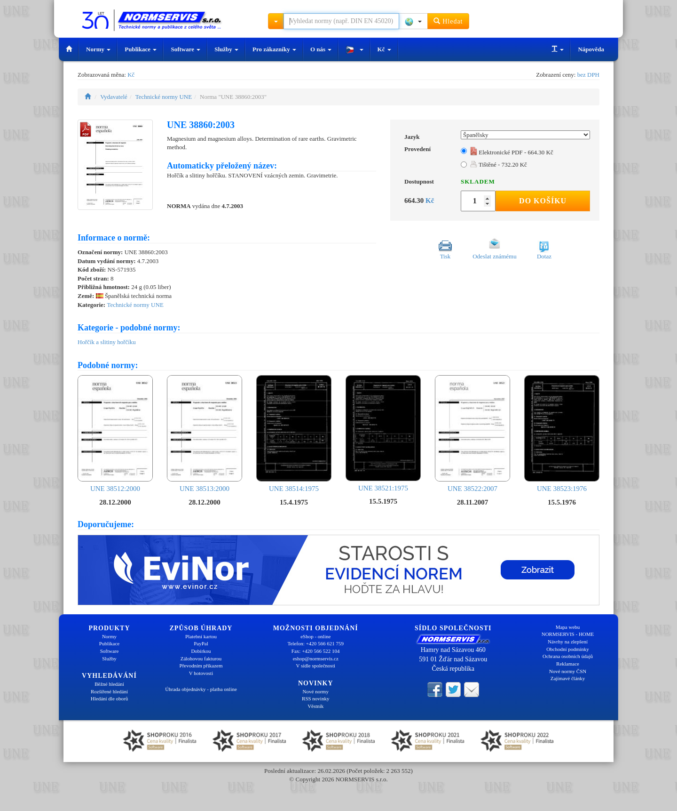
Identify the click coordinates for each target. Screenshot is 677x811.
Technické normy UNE (163, 96)
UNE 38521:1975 (383, 433)
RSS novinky (315, 698)
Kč (384, 49)
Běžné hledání (109, 684)
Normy (98, 49)
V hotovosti (201, 673)
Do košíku (543, 201)
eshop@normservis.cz (315, 658)
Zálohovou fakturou (201, 658)
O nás (320, 49)
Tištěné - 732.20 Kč (498, 164)
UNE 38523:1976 (561, 433)
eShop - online (315, 636)
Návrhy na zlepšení (568, 641)
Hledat (448, 21)
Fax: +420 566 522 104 (315, 651)
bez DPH (588, 74)
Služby (226, 49)
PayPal (201, 643)
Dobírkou (201, 651)
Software (185, 49)
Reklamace (567, 663)
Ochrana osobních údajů (568, 656)
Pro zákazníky (274, 49)
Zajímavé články (568, 678)
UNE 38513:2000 (204, 433)
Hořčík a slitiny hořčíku (107, 341)
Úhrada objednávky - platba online (201, 689)
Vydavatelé (113, 96)
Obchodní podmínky (567, 649)
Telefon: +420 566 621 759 (315, 643)
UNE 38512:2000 (115, 433)
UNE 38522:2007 (472, 433)
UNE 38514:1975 (293, 433)
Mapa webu (568, 627)
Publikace (141, 49)
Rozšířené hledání (109, 691)
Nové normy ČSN (567, 671)
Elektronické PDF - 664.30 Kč (511, 152)
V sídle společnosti (315, 665)
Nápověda (591, 49)
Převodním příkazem (201, 665)
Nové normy (316, 691)
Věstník (315, 706)
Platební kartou (201, 636)
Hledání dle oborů (109, 698)
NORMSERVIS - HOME (568, 634)
